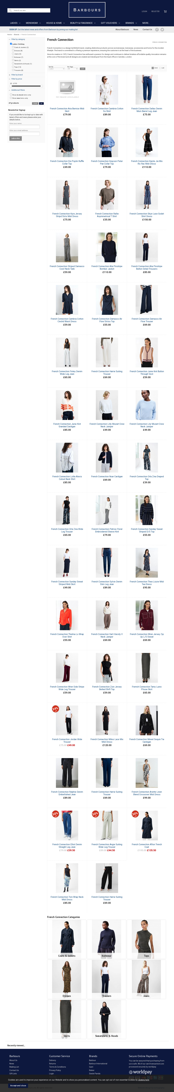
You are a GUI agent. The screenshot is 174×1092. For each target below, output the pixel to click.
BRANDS (129, 23)
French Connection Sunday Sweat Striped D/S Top (147, 530)
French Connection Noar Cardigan (107, 476)
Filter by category (18, 39)
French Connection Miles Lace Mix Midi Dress (106, 740)
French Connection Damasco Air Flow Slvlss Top (107, 320)
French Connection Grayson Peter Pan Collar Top (107, 162)
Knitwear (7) (17, 57)
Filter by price (16, 79)
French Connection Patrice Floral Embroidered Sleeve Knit (107, 530)
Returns (52, 1064)
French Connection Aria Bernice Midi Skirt (67, 109)
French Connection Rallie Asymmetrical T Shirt (107, 215)
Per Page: (72, 68)
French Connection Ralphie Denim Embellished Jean (67, 793)
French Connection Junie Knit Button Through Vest (147, 372)
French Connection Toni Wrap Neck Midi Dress (67, 898)
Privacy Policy (55, 1070)
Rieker (91, 1070)
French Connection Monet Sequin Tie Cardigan (146, 740)
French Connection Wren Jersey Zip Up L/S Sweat (147, 635)
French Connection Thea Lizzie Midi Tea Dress (147, 583)
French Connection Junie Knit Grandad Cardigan (67, 425)
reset (35, 103)
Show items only (20, 95)
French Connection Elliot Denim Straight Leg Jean (67, 845)
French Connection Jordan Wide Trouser (67, 740)
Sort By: (57, 68)
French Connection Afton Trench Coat (147, 845)
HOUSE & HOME (54, 23)
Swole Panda (94, 1073)
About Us (13, 1060)
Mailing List (14, 1067)
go (41, 103)
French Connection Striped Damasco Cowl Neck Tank (67, 267)
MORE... (146, 23)
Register (155, 11)
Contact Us (147, 29)
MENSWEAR (32, 23)
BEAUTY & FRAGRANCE (81, 23)
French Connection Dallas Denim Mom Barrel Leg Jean (146, 109)
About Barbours (122, 29)
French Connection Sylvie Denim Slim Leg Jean (107, 583)
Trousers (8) (17, 70)
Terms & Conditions (57, 1067)
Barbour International (98, 1064)
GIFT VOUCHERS (109, 23)
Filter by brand (17, 75)
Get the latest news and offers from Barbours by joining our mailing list (43, 29)
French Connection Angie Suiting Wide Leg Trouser (107, 845)
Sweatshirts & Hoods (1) (22, 64)
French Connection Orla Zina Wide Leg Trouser (67, 530)
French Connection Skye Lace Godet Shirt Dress (147, 215)
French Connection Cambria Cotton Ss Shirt (107, 109)
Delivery (52, 1060)
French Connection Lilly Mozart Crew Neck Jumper (107, 425)
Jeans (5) (16, 54)
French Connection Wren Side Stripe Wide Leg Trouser (67, 688)
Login (144, 11)
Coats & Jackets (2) (20, 47)
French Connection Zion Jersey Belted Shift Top (107, 688)
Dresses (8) (17, 50)
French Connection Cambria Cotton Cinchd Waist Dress (67, 320)
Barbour (92, 1060)
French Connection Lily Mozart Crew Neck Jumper (147, 425)
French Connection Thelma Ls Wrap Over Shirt (67, 635)
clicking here (143, 1080)
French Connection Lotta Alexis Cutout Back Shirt (67, 477)
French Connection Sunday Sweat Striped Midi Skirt (67, 583)
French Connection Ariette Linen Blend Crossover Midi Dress (147, 793)
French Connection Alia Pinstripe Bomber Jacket (106, 267)
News (136, 29)
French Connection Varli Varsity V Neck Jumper (107, 635)
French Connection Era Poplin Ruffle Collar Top (67, 162)
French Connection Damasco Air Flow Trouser (147, 320)
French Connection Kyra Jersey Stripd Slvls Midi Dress (67, 215)
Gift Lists (13, 1073)
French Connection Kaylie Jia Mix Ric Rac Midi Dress (147, 162)
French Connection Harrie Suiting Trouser (106, 372)
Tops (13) (16, 67)
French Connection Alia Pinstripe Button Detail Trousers (146, 267)
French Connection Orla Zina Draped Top (147, 477)
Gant (91, 1067)
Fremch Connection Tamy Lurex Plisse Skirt (147, 688)
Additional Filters (18, 90)
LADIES (13, 23)
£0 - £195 (13, 83)
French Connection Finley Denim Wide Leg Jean (67, 372)
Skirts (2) (16, 60)
